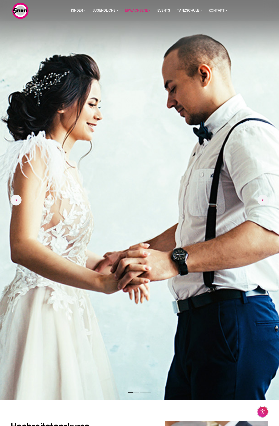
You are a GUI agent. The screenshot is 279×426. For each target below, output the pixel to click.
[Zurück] (16, 200)
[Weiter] (262, 200)
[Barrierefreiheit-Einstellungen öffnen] (262, 411)
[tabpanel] (139, 200)
